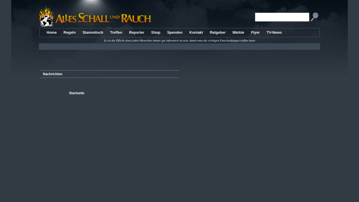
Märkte (238, 32)
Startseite (76, 93)
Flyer (255, 32)
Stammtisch (92, 32)
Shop (155, 32)
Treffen (116, 32)
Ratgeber (217, 32)
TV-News (274, 32)
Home (52, 32)
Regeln (70, 32)
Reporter (136, 32)
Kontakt (196, 32)
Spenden (175, 32)
